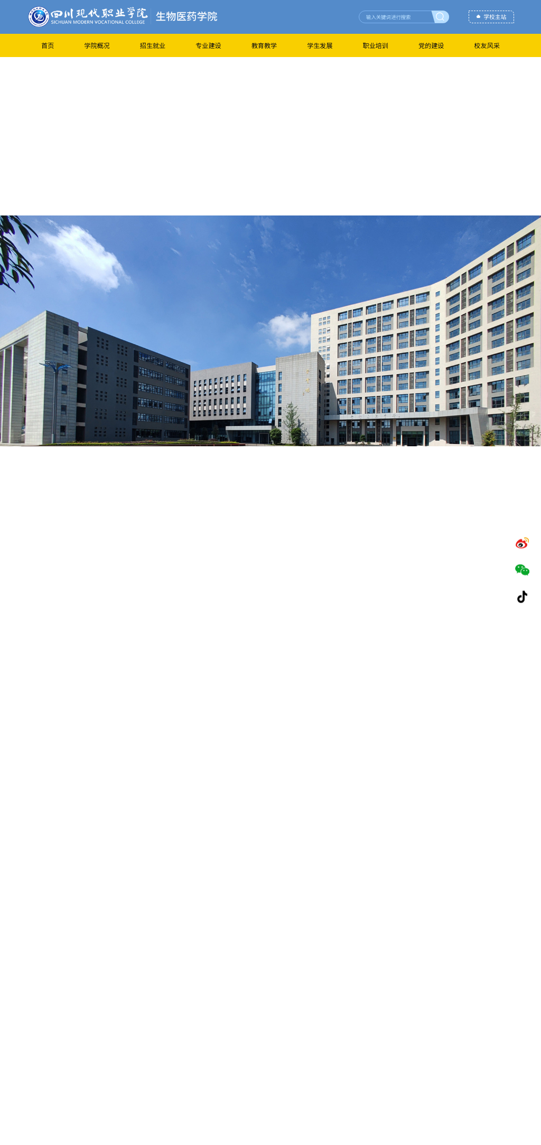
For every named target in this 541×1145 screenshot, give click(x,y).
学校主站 (494, 17)
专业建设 (208, 45)
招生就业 (152, 45)
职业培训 (375, 45)
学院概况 (96, 45)
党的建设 (431, 45)
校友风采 (487, 45)
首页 (47, 45)
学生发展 (319, 45)
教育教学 (264, 45)
